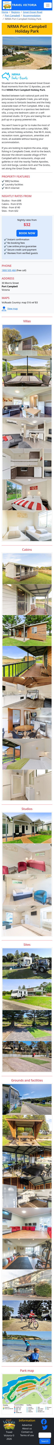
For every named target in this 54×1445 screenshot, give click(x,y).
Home (5, 12)
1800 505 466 (9, 270)
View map (10, 308)
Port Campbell (12, 15)
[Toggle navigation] (48, 5)
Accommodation (32, 15)
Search (44, 1441)
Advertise (27, 1425)
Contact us (27, 1431)
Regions (15, 12)
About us (27, 1428)
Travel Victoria (20, 5)
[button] (27, 233)
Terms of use (27, 1435)
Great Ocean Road (32, 12)
